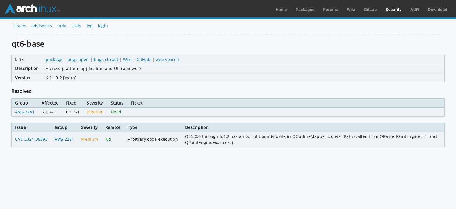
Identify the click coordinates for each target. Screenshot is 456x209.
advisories (41, 25)
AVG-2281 (25, 112)
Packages (305, 9)
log (90, 25)
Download (437, 9)
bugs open (78, 59)
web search (167, 59)
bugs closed (106, 59)
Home (281, 9)
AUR (414, 9)
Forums (330, 9)
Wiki (351, 9)
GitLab (370, 9)
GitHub (143, 59)
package (54, 59)
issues (19, 25)
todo (61, 25)
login (103, 25)
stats (76, 25)
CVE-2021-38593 (31, 139)
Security (394, 9)
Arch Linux (32, 9)
